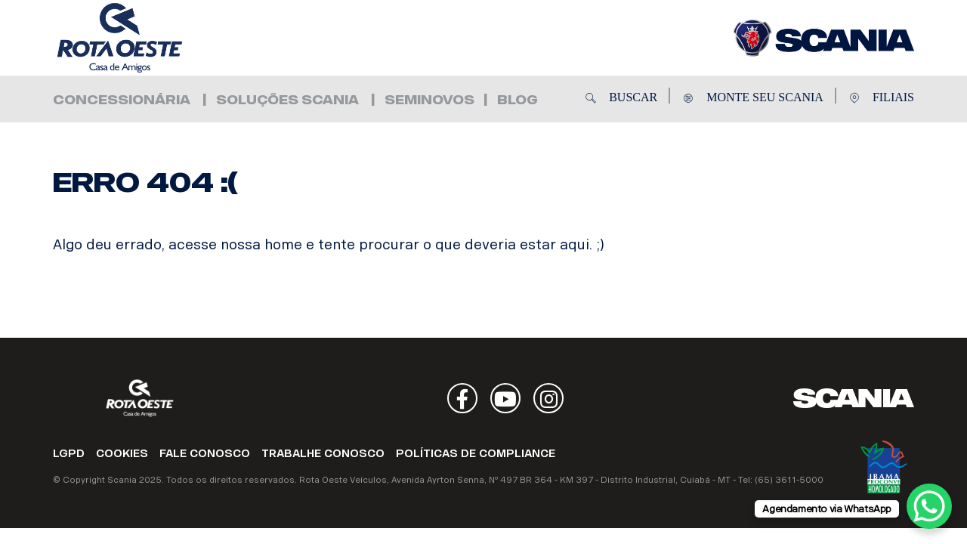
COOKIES (122, 453)
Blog (517, 100)
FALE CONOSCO (204, 453)
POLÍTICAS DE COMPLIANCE (475, 453)
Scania (853, 398)
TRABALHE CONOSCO (323, 453)
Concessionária (121, 100)
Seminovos (429, 100)
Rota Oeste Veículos (143, 38)
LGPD (69, 453)
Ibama (884, 466)
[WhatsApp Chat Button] (929, 506)
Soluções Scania (287, 100)
